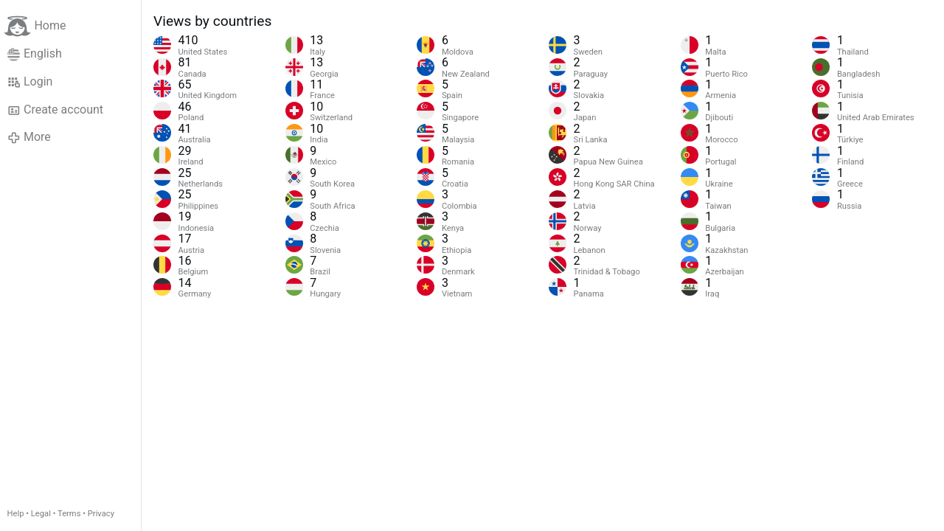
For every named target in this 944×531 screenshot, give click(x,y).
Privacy (101, 513)
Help (15, 513)
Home (35, 26)
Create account (55, 110)
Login (30, 81)
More (29, 137)
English (34, 53)
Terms (69, 513)
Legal (41, 513)
